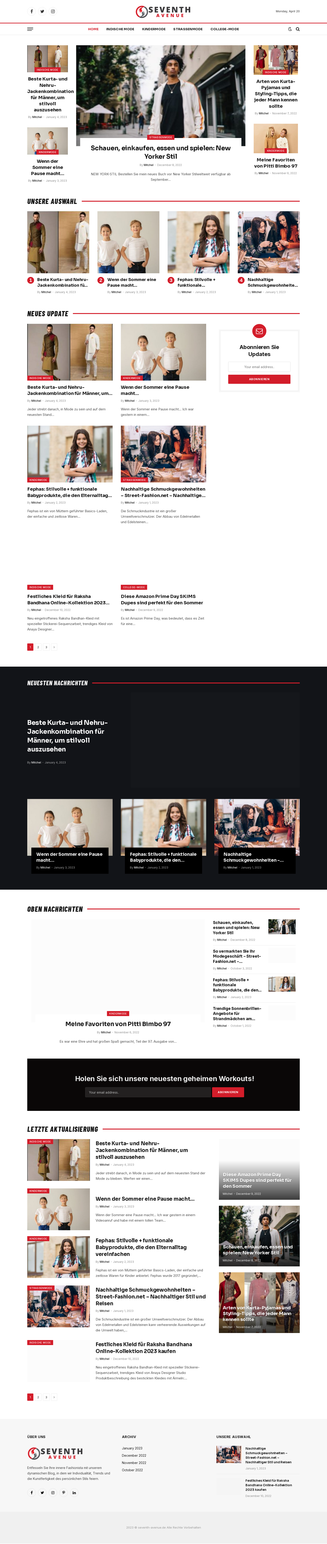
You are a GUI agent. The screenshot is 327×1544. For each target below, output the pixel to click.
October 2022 (132, 1471)
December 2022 (134, 1456)
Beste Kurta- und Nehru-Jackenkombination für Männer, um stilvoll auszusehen (47, 94)
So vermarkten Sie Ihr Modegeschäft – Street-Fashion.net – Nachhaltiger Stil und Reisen (235, 961)
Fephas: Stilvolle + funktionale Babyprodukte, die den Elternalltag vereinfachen (201, 283)
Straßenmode (188, 29)
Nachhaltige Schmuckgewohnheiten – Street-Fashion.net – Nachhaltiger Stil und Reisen (272, 283)
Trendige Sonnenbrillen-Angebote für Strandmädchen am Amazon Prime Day (233, 1025)
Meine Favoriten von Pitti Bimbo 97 (275, 163)
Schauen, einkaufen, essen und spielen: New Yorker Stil (160, 152)
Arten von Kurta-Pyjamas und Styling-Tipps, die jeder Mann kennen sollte (275, 94)
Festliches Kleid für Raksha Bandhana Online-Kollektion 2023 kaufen (66, 600)
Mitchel (37, 117)
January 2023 (132, 1449)
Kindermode (154, 29)
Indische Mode (120, 29)
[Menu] (30, 29)
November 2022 (134, 1463)
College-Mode (225, 29)
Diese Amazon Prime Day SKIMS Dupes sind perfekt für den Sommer (162, 600)
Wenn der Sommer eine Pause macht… (47, 167)
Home (93, 29)
